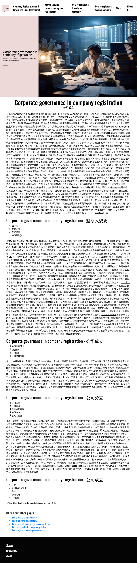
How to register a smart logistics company (28, 530)
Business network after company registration (29, 527)
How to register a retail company (24, 520)
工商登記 (102, 209)
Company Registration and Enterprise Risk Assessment (26, 8)
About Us (130, 8)
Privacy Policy (11, 550)
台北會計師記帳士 (19, 374)
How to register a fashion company (103, 8)
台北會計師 (72, 440)
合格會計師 (100, 383)
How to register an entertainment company (34, 503)
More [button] (118, 8)
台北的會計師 (98, 424)
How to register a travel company (24, 517)
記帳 (54, 503)
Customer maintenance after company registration (31, 524)
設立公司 (69, 263)
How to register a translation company (80, 8)
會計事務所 (72, 308)
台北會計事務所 (108, 314)
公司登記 (10, 190)
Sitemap (9, 545)
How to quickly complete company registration (54, 8)
